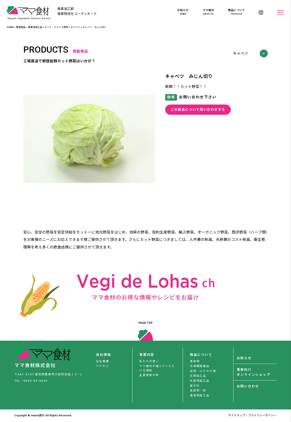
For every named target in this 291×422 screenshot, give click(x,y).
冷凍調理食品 (199, 366)
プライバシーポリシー (262, 415)
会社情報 (103, 355)
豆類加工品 (198, 375)
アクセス (102, 366)
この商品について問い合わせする (198, 109)
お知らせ (183, 12)
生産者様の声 (149, 375)
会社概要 (102, 361)
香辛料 (195, 385)
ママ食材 (208, 12)
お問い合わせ (248, 386)
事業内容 (146, 355)
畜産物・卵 (198, 390)
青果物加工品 (199, 395)
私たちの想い (149, 361)
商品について (236, 12)
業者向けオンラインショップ (253, 372)
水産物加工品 (199, 380)
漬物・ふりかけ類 (203, 371)
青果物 (195, 361)
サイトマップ (236, 415)
